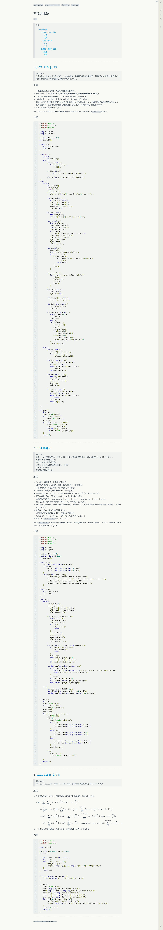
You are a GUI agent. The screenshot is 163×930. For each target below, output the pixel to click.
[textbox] (40, 76)
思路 (45, 35)
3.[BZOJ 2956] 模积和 (49, 49)
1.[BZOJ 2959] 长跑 (48, 32)
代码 (45, 38)
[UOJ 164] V (43, 448)
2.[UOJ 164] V (46, 41)
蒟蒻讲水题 (43, 29)
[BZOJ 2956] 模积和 (48, 774)
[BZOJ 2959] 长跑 (46, 67)
